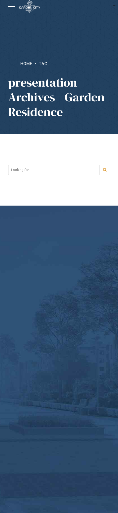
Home (26, 63)
